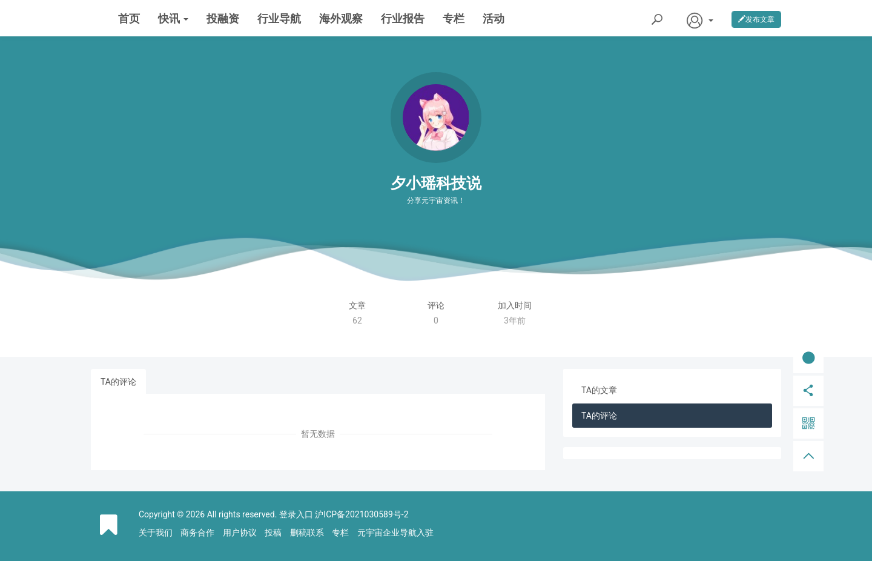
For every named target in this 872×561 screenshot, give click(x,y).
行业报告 (402, 18)
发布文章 (756, 19)
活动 (493, 18)
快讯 (173, 18)
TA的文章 (599, 390)
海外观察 (341, 18)
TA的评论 (118, 382)
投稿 (273, 532)
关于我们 (156, 532)
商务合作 (197, 532)
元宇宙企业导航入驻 (395, 532)
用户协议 (240, 532)
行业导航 (279, 18)
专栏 (453, 18)
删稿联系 (307, 532)
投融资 (222, 18)
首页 (129, 18)
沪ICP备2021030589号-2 (361, 514)
